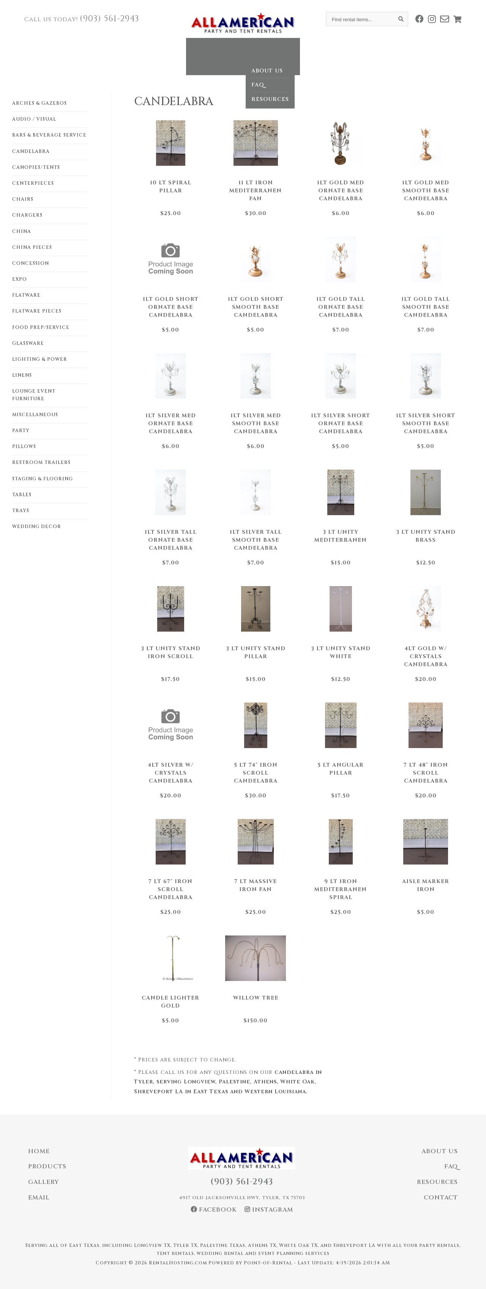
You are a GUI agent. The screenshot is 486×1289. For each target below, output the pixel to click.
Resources (437, 1182)
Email (39, 1197)
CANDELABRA (31, 151)
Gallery (232, 51)
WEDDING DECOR (36, 526)
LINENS (22, 375)
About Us (439, 1151)
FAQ (451, 1166)
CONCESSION (30, 263)
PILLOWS (24, 446)
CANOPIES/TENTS (36, 167)
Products (47, 1166)
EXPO (19, 279)
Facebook (214, 1210)
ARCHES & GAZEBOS (39, 103)
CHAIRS (22, 199)
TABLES (22, 495)
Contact (337, 51)
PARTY (21, 431)
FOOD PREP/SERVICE (40, 327)
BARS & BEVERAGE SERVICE (49, 135)
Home (143, 51)
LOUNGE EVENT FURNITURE (33, 394)
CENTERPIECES (33, 183)
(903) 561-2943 (109, 18)
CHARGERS (27, 215)
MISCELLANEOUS (35, 415)
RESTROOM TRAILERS (41, 462)
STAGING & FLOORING (42, 479)
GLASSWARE (28, 343)
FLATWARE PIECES (37, 311)
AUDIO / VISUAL (34, 119)
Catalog (185, 51)
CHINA (21, 231)
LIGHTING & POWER (39, 359)
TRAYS (20, 511)
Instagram (269, 1210)
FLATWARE (26, 295)
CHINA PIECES (32, 247)
